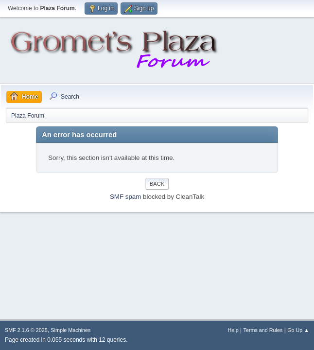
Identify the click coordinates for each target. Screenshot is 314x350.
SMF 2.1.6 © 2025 (26, 330)
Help (233, 330)
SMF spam (125, 196)
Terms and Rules (263, 330)
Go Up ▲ (298, 330)
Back (157, 184)
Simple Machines (70, 330)
